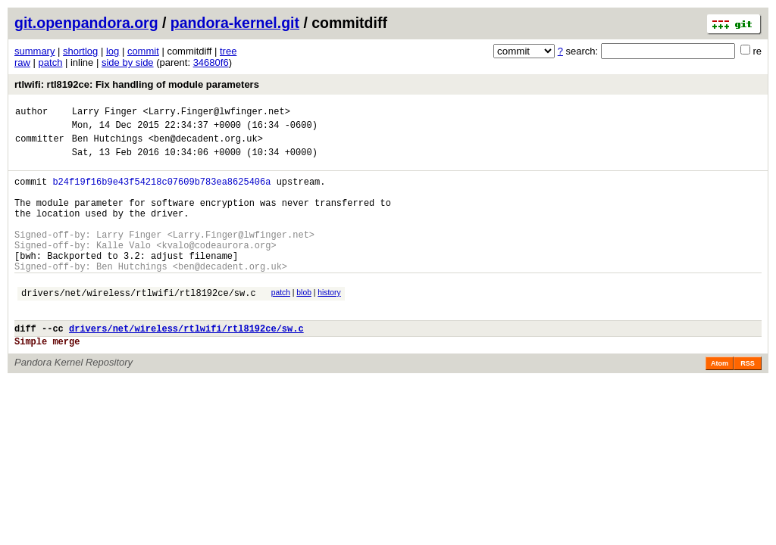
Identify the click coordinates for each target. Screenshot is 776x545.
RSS (747, 402)
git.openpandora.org (86, 22)
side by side (128, 62)
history (329, 322)
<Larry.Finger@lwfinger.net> (215, 113)
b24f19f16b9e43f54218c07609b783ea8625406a (161, 192)
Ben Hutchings (107, 145)
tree (228, 51)
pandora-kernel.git (235, 22)
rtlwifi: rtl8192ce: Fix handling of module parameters (136, 84)
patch (51, 62)
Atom (719, 402)
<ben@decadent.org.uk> (206, 145)
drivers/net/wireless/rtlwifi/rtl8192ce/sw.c (138, 324)
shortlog (80, 51)
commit (143, 51)
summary (34, 51)
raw (22, 62)
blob (303, 322)
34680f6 (211, 62)
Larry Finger (104, 113)
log (112, 51)
